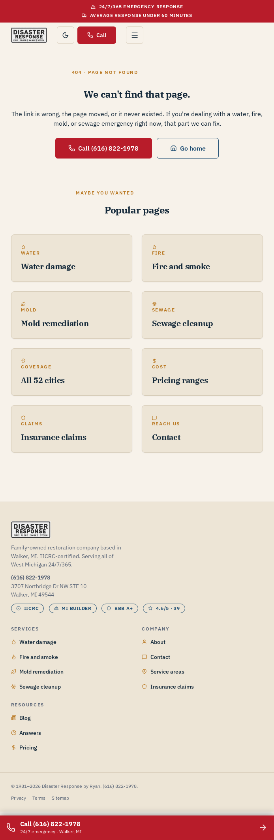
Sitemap (60, 798)
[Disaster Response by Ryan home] (29, 35)
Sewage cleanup (36, 686)
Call (96, 35)
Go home (188, 148)
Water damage (34, 642)
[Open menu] (134, 35)
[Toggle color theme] (65, 35)
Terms (38, 798)
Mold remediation (37, 671)
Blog (21, 717)
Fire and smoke (34, 657)
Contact (156, 657)
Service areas (163, 671)
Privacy (18, 798)
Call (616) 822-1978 (103, 148)
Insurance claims (168, 686)
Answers (26, 732)
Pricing (24, 747)
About (153, 642)
